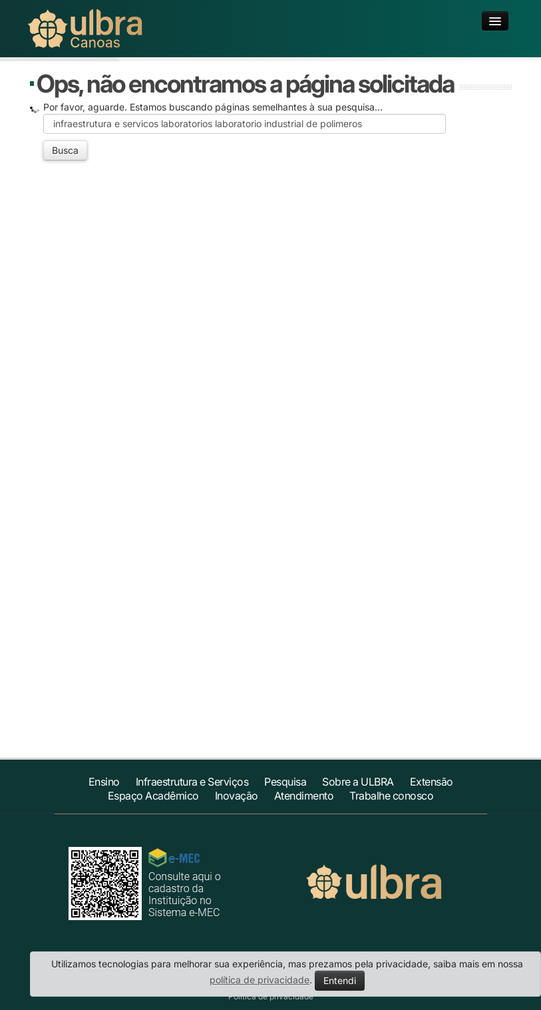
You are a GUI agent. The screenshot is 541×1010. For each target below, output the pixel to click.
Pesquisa (285, 781)
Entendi (339, 980)
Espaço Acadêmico (153, 795)
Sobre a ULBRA (358, 781)
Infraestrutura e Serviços (192, 781)
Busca (65, 150)
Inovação (236, 795)
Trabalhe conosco (391, 795)
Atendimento (304, 795)
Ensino (104, 781)
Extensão (431, 781)
